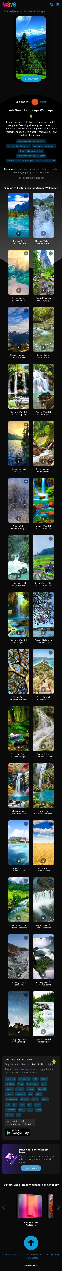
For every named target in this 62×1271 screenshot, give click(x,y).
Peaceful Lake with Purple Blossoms (43, 641)
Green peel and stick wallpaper (20, 160)
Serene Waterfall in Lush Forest (43, 413)
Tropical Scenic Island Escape (18, 869)
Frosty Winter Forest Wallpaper (18, 527)
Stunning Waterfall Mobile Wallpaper (19, 413)
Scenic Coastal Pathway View (43, 698)
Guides (35, 1257)
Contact (6, 1254)
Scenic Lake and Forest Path (19, 470)
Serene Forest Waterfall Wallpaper (43, 755)
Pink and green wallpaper (44, 146)
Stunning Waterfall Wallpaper (19, 641)
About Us (16, 1254)
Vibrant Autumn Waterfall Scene (19, 812)
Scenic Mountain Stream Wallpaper (43, 299)
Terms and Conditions (33, 1254)
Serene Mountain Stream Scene (43, 470)
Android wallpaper (25, 1069)
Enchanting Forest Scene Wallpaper (19, 755)
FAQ (27, 1257)
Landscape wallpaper (35, 11)
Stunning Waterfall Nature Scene (43, 242)
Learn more (31, 1168)
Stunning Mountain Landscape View (18, 356)
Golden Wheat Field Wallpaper (43, 869)
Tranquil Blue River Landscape (18, 242)
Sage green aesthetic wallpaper (31, 141)
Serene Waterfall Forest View (43, 1040)
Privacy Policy (52, 1254)
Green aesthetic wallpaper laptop (31, 155)
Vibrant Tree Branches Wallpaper (19, 698)
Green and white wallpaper (31, 151)
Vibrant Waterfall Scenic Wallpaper (43, 527)
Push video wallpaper (46, 160)
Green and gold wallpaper (19, 146)
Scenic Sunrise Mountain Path (18, 299)
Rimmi (38, 101)
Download (31, 79)
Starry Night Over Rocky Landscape (19, 1040)
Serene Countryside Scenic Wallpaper (43, 584)
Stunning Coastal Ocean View (18, 983)
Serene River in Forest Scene (43, 356)
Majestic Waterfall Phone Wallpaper (43, 926)
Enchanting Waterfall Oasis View (43, 812)
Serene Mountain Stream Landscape (18, 926)
